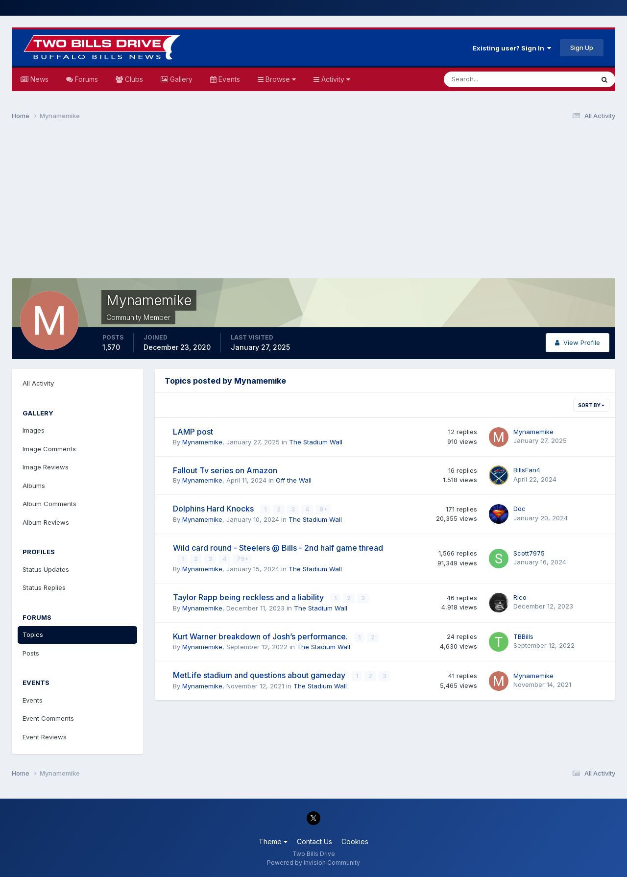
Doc (519, 508)
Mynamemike (202, 442)
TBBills (523, 635)
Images (34, 430)
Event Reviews (45, 737)
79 (242, 558)
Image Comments (49, 449)
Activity (334, 79)
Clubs (133, 79)
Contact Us (314, 841)
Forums (85, 79)
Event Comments (48, 718)
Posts (31, 653)
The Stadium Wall (315, 442)
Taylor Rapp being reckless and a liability (249, 596)
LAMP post (193, 432)
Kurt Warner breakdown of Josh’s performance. (261, 635)
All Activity (38, 383)
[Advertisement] (313, 203)
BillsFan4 (526, 470)
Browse (280, 79)
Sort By (591, 405)
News (38, 79)
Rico (520, 596)
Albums (34, 485)
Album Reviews (46, 522)
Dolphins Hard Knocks (214, 508)
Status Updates (46, 569)
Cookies (354, 841)
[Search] (487, 79)
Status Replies (44, 587)
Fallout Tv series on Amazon (225, 470)
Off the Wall (294, 480)
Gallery (180, 79)
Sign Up (581, 47)
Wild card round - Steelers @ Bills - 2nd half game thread (278, 547)
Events (228, 79)
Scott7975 (529, 553)
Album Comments (49, 504)
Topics (33, 634)
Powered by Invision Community (313, 862)
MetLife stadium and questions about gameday (260, 674)
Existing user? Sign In (512, 48)
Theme (273, 841)
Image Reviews (46, 467)
